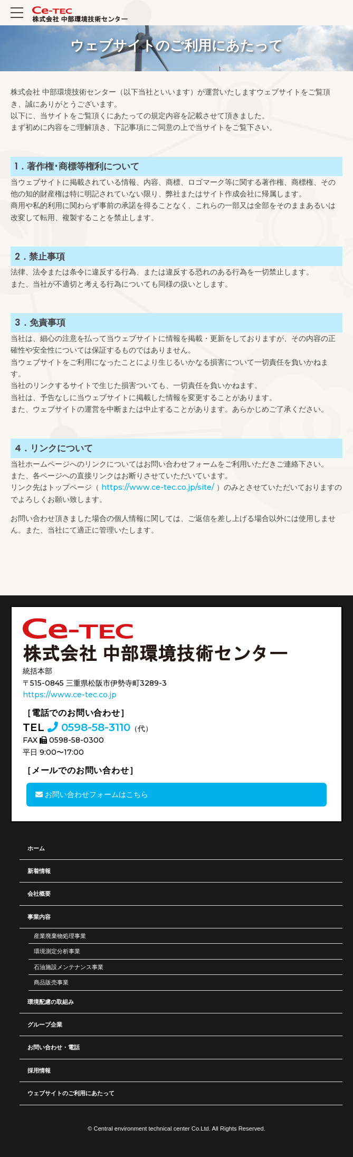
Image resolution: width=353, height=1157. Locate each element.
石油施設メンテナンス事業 (68, 967)
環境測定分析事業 (57, 951)
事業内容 (39, 917)
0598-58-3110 (88, 727)
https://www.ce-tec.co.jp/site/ (157, 487)
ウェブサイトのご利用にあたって (71, 1093)
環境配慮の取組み (50, 1002)
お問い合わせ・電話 (53, 1047)
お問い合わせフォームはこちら (91, 794)
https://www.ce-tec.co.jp (70, 694)
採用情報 (39, 1070)
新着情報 (39, 871)
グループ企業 (44, 1024)
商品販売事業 (51, 982)
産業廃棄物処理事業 (60, 936)
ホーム (36, 848)
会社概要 (39, 893)
